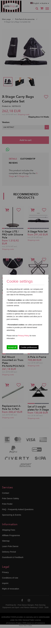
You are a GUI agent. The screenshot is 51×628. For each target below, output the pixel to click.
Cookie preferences (29, 347)
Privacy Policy (23, 336)
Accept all (12, 347)
